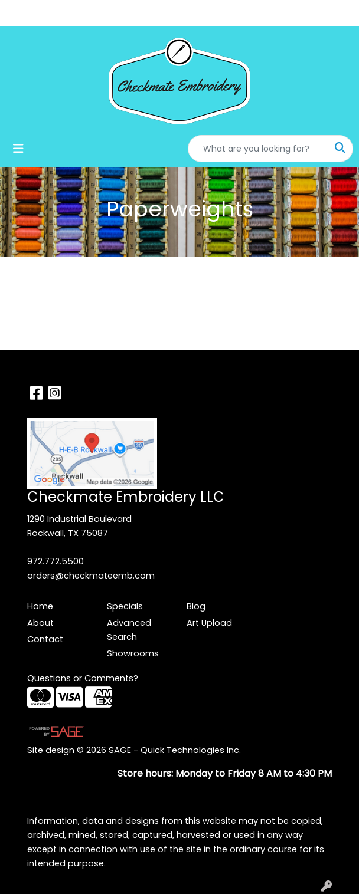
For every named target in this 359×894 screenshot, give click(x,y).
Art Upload (209, 623)
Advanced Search (129, 630)
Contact (45, 639)
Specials (125, 606)
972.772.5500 (55, 561)
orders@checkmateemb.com (91, 575)
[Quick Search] (258, 148)
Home (40, 606)
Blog (196, 606)
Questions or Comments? (82, 678)
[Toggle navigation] (18, 148)
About (40, 623)
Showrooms (133, 653)
